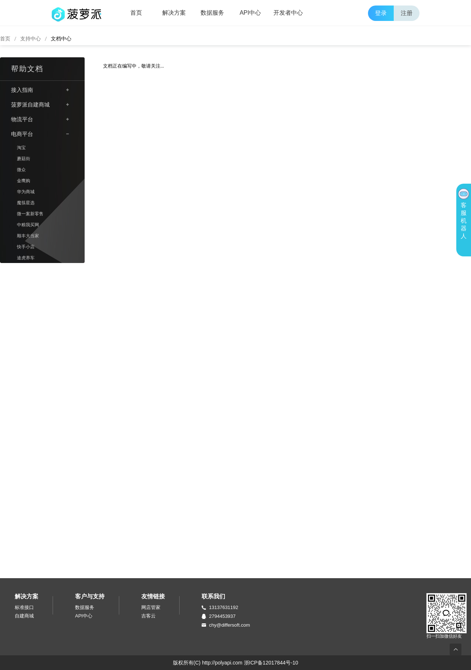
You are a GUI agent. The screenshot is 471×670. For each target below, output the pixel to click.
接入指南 (22, 90)
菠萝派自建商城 (30, 104)
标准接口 (24, 607)
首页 (136, 13)
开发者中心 (288, 13)
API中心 (250, 13)
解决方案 (174, 13)
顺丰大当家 (28, 235)
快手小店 (26, 246)
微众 (21, 169)
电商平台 (22, 134)
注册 (406, 13)
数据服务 (212, 13)
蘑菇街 (23, 158)
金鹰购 (23, 180)
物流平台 (22, 119)
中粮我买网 (28, 224)
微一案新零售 (30, 213)
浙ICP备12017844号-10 (271, 663)
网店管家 (150, 607)
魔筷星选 (26, 202)
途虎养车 (26, 257)
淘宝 (21, 147)
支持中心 (30, 39)
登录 (381, 13)
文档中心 (61, 39)
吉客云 (148, 616)
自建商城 (24, 616)
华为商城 (26, 191)
